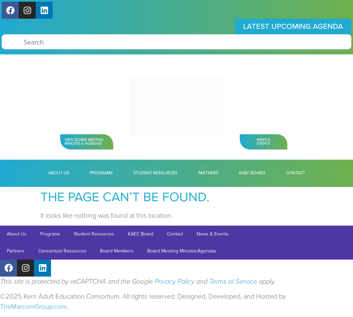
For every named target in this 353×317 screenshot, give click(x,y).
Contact (295, 173)
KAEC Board (252, 173)
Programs (101, 173)
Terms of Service (233, 282)
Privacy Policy (175, 282)
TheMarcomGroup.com (33, 307)
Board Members (117, 251)
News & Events (213, 234)
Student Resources (155, 173)
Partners (208, 173)
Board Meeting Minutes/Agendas (181, 251)
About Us (58, 173)
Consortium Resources (62, 251)
